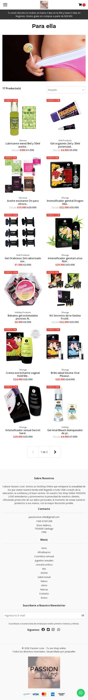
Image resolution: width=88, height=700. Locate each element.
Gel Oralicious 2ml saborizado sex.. (23, 259)
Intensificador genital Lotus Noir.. (65, 259)
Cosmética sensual (44, 556)
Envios (44, 597)
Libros (44, 585)
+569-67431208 (44, 521)
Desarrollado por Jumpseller (60, 651)
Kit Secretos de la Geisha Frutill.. (65, 317)
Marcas (44, 589)
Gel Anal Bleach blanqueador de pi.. (65, 431)
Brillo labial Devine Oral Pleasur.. (65, 374)
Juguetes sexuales (44, 560)
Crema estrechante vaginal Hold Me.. (23, 374)
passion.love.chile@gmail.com (44, 517)
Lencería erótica (44, 564)
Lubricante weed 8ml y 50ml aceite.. (23, 145)
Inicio (44, 548)
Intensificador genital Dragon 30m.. (65, 202)
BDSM (44, 572)
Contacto (44, 593)
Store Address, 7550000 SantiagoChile (44, 528)
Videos (44, 581)
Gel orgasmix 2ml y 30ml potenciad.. (65, 145)
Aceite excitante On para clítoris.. (23, 202)
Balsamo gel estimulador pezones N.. (23, 317)
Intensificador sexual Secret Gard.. (22, 431)
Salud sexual (44, 577)
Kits (44, 568)
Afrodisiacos (44, 552)
